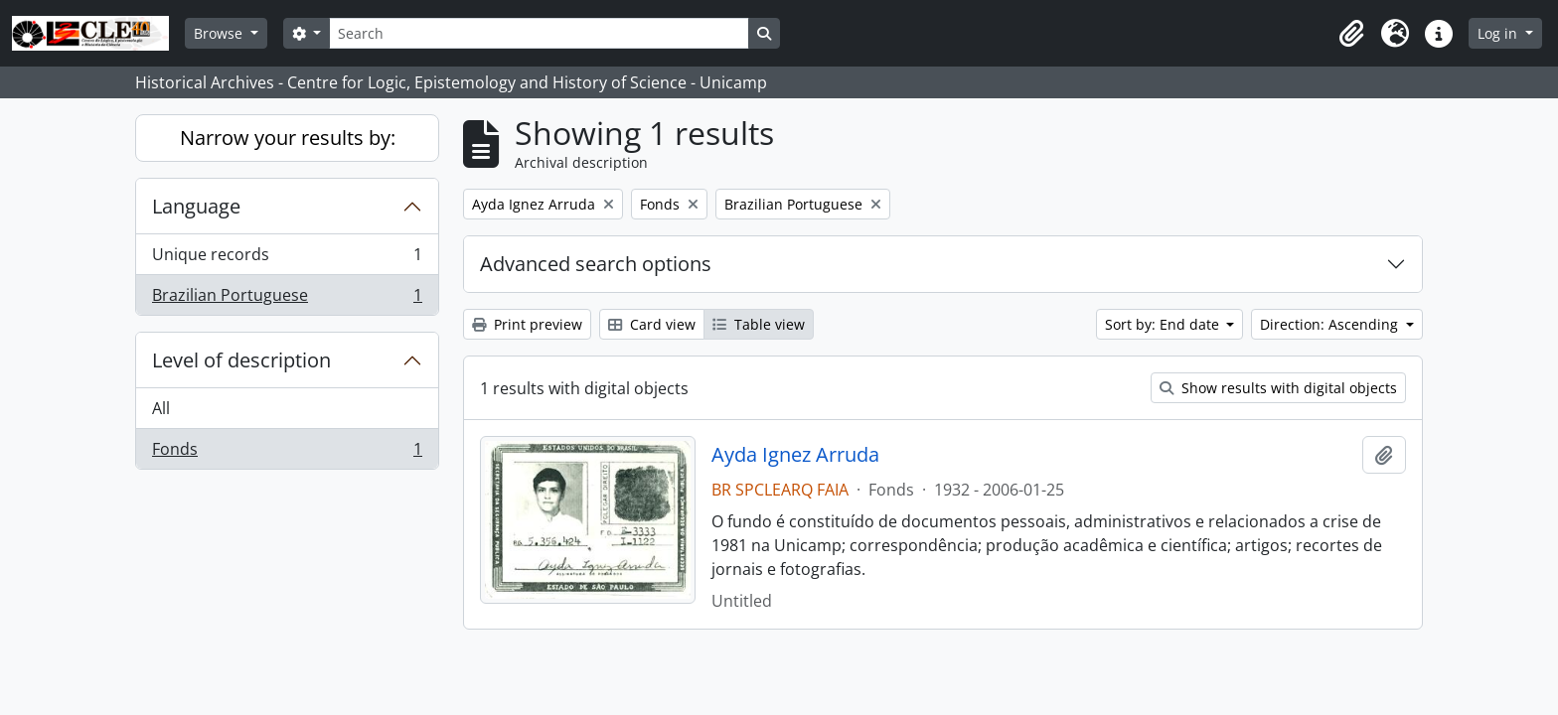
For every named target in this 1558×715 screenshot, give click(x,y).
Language (196, 206)
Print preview (527, 324)
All (161, 408)
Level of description (241, 360)
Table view (758, 324)
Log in (1499, 33)
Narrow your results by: (287, 137)
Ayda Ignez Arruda (795, 455)
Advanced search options (595, 263)
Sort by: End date (1164, 324)
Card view (652, 324)
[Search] (538, 33)
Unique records (286, 258)
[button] (1351, 34)
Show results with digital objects (1278, 387)
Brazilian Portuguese (286, 299)
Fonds (286, 453)
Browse (220, 33)
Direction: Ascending (1331, 324)
